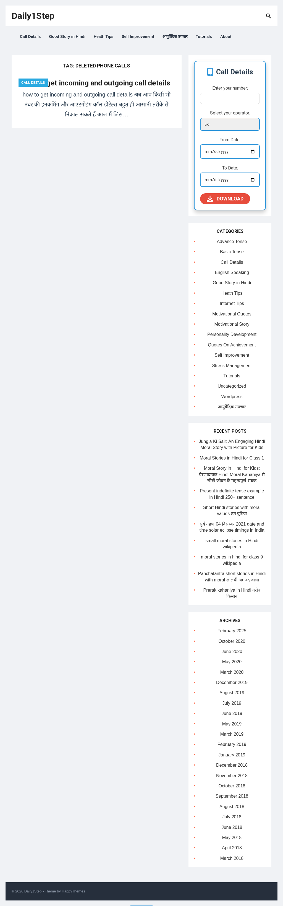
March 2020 (232, 672)
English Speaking (232, 272)
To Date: (230, 168)
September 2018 (232, 796)
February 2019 (232, 744)
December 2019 (232, 682)
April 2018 (232, 847)
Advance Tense (232, 241)
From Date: (229, 139)
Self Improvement (138, 36)
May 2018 (232, 837)
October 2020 (232, 641)
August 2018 (231, 806)
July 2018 (232, 816)
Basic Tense (232, 251)
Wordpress (231, 396)
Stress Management (231, 365)
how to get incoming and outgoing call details (96, 83)
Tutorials (204, 36)
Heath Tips (103, 36)
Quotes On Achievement (232, 345)
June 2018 (232, 827)
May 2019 (232, 724)
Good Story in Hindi (67, 36)
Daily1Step (33, 16)
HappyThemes (73, 891)
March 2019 (232, 734)
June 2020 (232, 651)
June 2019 (232, 713)
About (225, 36)
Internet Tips (232, 303)
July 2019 (232, 703)
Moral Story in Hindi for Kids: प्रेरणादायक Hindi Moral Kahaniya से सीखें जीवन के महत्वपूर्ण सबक (232, 474)
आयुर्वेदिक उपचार (175, 36)
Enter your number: (230, 88)
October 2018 (232, 786)
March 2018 (232, 858)
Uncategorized (232, 386)
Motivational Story (231, 324)
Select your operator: (230, 113)
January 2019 (232, 755)
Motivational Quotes (231, 314)
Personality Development (231, 334)
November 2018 (232, 775)
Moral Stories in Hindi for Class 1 (232, 458)
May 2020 (232, 661)
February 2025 (232, 630)
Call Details (30, 36)
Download (225, 198)
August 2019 (231, 692)
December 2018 (232, 765)
